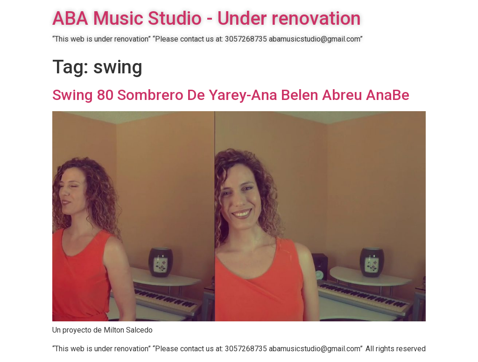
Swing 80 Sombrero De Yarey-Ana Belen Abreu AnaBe (230, 95)
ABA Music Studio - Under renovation (206, 18)
